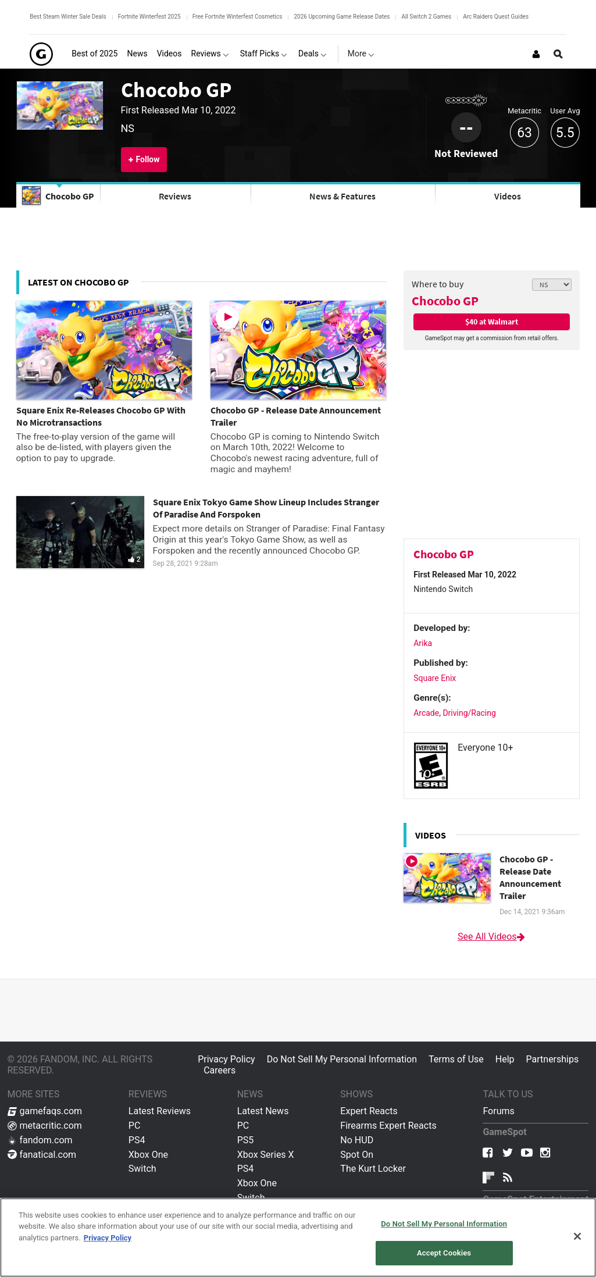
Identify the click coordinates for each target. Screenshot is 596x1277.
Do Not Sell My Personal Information (342, 1059)
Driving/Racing (468, 713)
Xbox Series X (265, 1154)
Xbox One (148, 1154)
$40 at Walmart (491, 321)
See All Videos (492, 936)
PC (135, 1125)
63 (524, 133)
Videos (507, 196)
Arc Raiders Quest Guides (496, 16)
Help (505, 1059)
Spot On (356, 1154)
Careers (219, 1070)
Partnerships (552, 1059)
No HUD (356, 1140)
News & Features (342, 196)
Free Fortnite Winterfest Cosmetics (237, 16)
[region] (298, 1237)
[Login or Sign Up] (536, 54)
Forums (498, 1111)
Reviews (175, 196)
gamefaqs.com (45, 1111)
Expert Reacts (368, 1111)
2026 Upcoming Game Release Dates (342, 16)
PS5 (245, 1140)
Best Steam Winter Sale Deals (68, 16)
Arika (422, 643)
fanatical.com (42, 1154)
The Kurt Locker (372, 1168)
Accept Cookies (444, 1253)
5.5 (565, 133)
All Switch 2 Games (426, 16)
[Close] (577, 1236)
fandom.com (40, 1140)
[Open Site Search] (558, 54)
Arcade (426, 713)
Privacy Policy (226, 1059)
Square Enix (434, 678)
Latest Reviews (160, 1111)
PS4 (137, 1140)
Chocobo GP (176, 89)
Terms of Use (456, 1059)
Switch (142, 1168)
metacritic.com (45, 1125)
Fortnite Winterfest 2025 (149, 16)
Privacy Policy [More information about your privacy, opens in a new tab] (107, 1237)
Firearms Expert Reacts (388, 1125)
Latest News (263, 1111)
